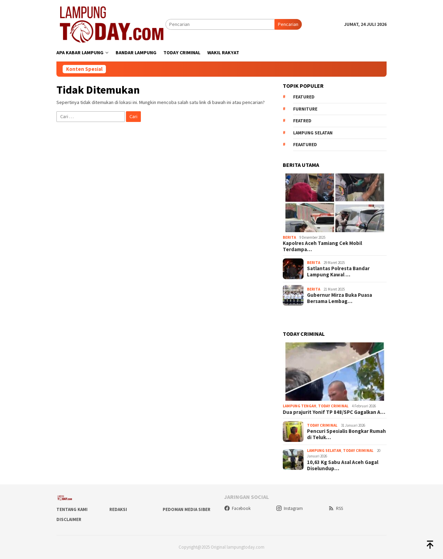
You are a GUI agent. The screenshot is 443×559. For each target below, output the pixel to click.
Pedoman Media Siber (186, 509)
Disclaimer (68, 519)
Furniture (305, 109)
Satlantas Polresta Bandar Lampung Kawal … (338, 271)
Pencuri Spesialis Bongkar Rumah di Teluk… (346, 434)
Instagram (289, 508)
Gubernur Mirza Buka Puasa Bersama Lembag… (339, 298)
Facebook (237, 508)
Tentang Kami (72, 509)
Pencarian (288, 24)
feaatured (305, 145)
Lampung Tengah (299, 406)
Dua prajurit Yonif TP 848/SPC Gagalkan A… (334, 412)
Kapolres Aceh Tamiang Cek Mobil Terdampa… (322, 246)
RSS (335, 508)
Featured (304, 97)
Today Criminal (333, 406)
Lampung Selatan (313, 133)
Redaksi (118, 509)
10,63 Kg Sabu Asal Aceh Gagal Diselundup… (342, 465)
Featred (302, 121)
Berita (289, 237)
